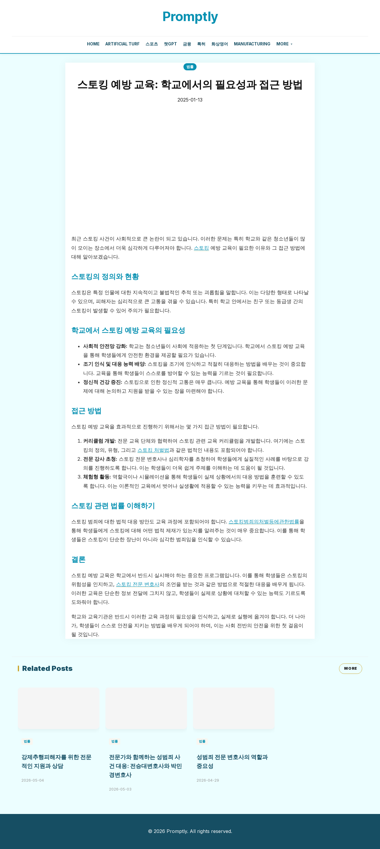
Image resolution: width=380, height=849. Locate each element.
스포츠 (151, 44)
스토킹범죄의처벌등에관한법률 (264, 522)
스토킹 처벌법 (153, 450)
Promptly (190, 16)
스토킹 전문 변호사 (137, 584)
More (284, 44)
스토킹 (201, 248)
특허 (201, 44)
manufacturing (252, 44)
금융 (187, 44)
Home (93, 44)
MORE (350, 668)
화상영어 (219, 44)
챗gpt (170, 44)
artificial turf (122, 44)
